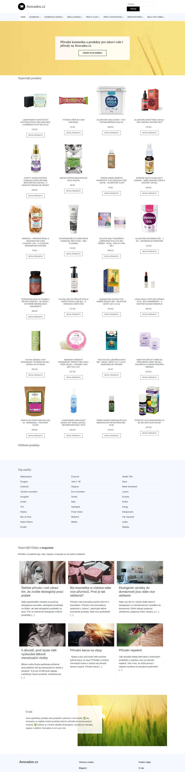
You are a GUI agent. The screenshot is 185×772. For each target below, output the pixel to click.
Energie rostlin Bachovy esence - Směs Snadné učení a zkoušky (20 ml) (149, 180)
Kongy (24, 501)
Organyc (140, 481)
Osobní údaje (144, 745)
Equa (61, 481)
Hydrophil (140, 496)
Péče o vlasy (92, 17)
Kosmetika (34, 17)
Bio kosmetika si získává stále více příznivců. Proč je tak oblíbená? (90, 574)
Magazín (83, 751)
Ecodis (101, 510)
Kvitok (62, 496)
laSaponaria (141, 501)
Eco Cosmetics (104, 486)
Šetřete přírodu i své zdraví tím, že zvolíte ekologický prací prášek (42, 574)
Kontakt (141, 757)
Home (23, 17)
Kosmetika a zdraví (53, 17)
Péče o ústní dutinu (113, 17)
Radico (62, 501)
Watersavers (27, 477)
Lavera (139, 486)
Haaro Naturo (142, 505)
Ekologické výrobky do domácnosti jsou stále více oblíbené (137, 574)
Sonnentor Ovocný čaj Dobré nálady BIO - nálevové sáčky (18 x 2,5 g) (111, 301)
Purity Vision (103, 501)
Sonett (62, 491)
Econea (101, 491)
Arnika (139, 491)
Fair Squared (104, 505)
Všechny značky (86, 745)
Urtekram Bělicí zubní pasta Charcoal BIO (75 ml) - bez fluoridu (73, 240)
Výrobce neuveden (68, 486)
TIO (99, 496)
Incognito (25, 491)
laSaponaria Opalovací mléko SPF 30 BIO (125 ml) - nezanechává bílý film (73, 422)
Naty (23, 496)
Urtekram (102, 481)
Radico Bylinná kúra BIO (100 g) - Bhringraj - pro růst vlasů (35, 422)
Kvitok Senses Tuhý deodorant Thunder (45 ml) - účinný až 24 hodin (35, 362)
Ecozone (63, 477)
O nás (141, 751)
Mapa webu (84, 757)
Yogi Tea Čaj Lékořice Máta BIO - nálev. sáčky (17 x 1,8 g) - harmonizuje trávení (111, 362)
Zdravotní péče (134, 17)
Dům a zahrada (74, 17)
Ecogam (140, 477)
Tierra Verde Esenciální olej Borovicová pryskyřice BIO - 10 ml (111, 422)
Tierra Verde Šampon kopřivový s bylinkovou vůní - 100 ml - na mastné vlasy (111, 180)
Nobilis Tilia (103, 477)
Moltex (24, 510)
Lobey (62, 510)
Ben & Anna (26, 505)
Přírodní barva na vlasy (86, 633)
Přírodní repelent (130, 633)
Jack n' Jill (25, 481)
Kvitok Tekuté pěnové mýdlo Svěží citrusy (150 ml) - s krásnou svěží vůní (73, 301)
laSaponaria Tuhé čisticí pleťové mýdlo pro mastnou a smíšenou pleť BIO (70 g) (35, 122)
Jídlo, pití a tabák (155, 17)
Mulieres (63, 505)
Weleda (139, 510)
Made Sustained (28, 486)
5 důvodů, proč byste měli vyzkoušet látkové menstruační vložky (38, 637)
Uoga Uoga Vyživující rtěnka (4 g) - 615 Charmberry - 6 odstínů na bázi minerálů (149, 301)
